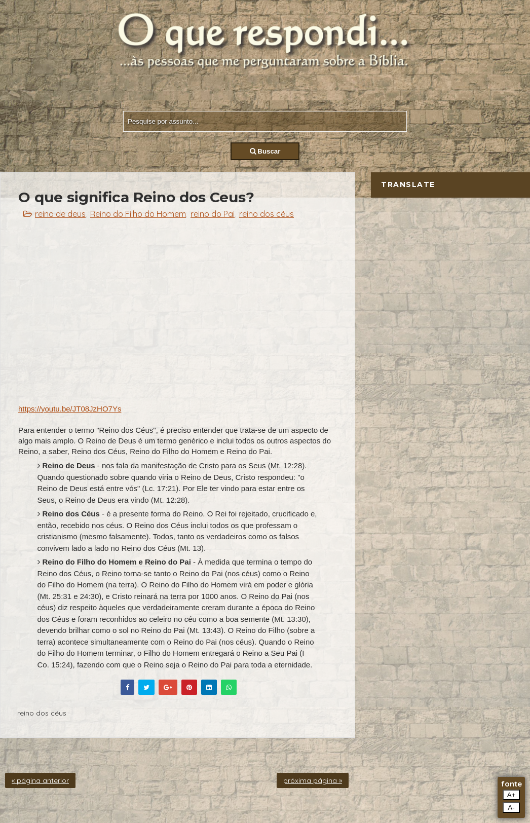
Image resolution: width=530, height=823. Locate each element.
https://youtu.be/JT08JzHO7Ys (69, 408)
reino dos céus (266, 214)
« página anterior (40, 780)
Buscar (265, 151)
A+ (511, 795)
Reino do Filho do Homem (138, 214)
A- (511, 807)
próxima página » (312, 780)
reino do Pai (213, 214)
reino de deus (60, 214)
